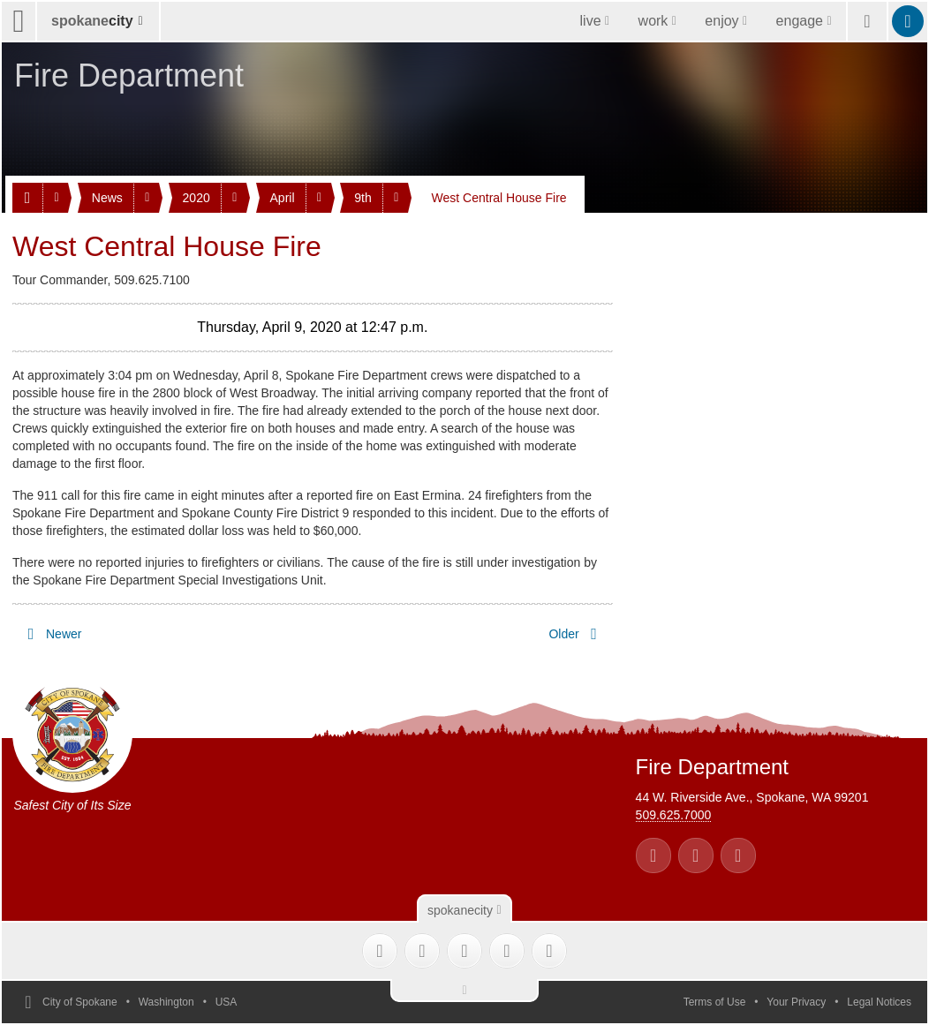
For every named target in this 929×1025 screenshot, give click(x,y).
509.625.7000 (674, 815)
